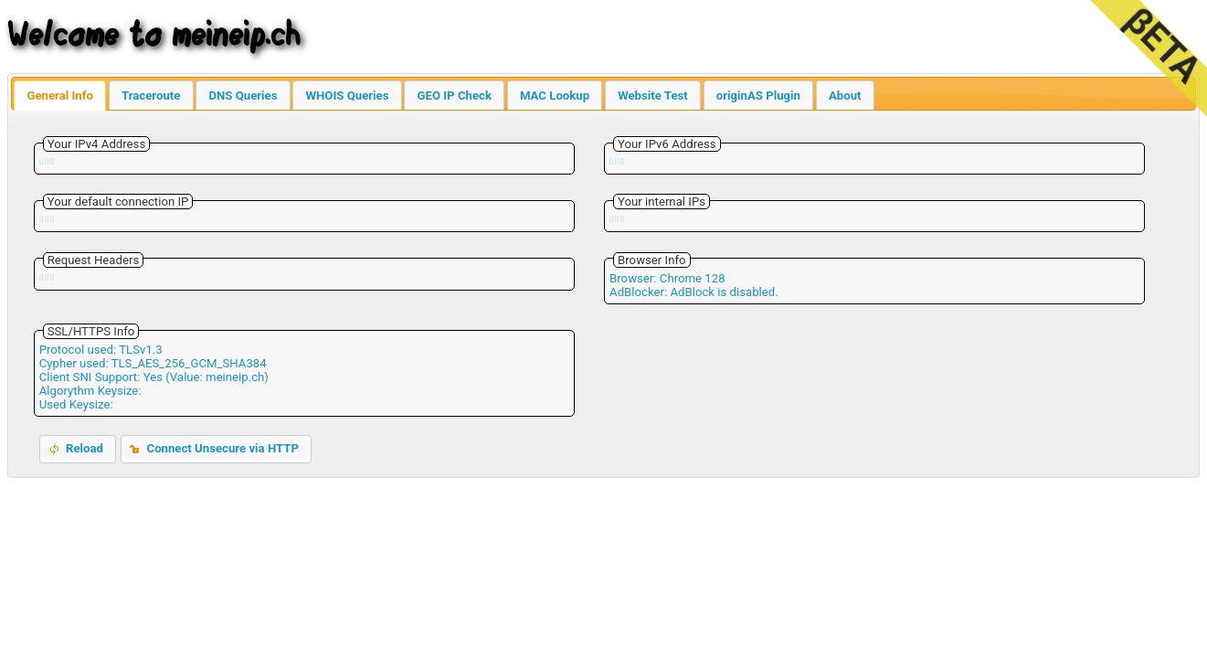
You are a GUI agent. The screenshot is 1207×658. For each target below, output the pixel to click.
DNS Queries (242, 95)
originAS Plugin (758, 95)
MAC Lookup (554, 95)
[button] (77, 449)
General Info (59, 95)
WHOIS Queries (346, 95)
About (845, 95)
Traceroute (151, 95)
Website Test (653, 95)
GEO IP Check (454, 95)
